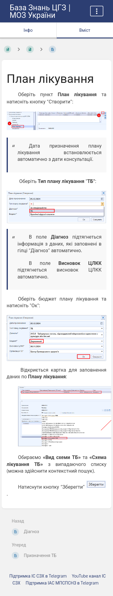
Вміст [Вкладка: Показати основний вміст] (84, 30)
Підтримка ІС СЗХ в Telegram (38, 575)
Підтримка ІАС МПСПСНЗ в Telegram (62, 582)
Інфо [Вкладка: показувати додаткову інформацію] (28, 30)
